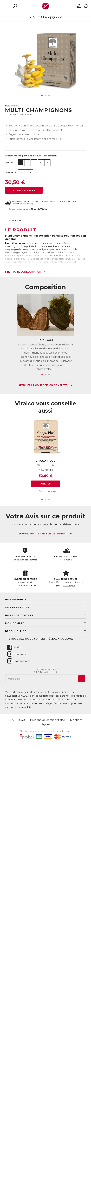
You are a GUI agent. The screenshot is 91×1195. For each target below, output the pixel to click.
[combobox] (25, 172)
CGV (11, 720)
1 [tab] (42, 95)
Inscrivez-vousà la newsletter (45, 670)
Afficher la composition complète (45, 385)
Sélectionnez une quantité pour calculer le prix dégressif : (31, 156)
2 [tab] (45, 95)
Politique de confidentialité (47, 720)
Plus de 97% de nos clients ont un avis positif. (65, 578)
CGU (22, 720)
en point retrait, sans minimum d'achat (25, 578)
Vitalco (14, 647)
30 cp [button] (23, 172)
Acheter (46, 484)
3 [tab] (49, 95)
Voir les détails (26, 203)
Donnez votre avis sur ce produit (45, 534)
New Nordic (12, 106)
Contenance (10, 172)
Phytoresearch (18, 661)
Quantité (9, 162)
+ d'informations (45, 491)
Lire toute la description (25, 272)
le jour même (65, 554)
